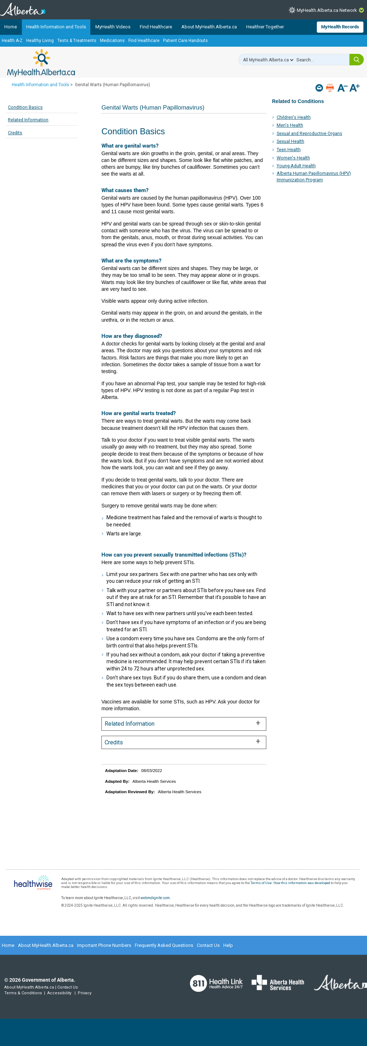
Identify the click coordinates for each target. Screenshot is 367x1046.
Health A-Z (12, 40)
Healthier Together (265, 26)
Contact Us (208, 945)
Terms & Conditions (23, 993)
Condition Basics (25, 107)
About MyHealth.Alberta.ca (209, 26)
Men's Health (290, 125)
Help (228, 945)
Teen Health (289, 149)
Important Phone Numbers (104, 945)
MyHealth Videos (112, 26)
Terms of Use (261, 883)
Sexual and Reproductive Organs (309, 133)
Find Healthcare (156, 26)
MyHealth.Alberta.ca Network (327, 10)
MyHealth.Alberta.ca (41, 63)
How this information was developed (301, 883)
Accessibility (59, 993)
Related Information (28, 119)
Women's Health (293, 158)
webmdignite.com (155, 898)
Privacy (84, 993)
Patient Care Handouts (185, 40)
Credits (15, 132)
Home (10, 26)
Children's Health (294, 117)
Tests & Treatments (76, 40)
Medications (112, 40)
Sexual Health (290, 141)
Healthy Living (40, 40)
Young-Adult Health (296, 165)
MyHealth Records (340, 26)
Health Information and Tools (56, 26)
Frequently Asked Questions (164, 945)
